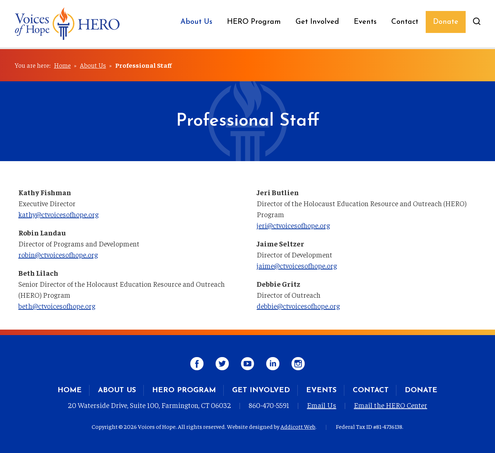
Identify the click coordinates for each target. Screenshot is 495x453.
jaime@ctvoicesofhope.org (297, 265)
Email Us (321, 404)
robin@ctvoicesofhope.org (58, 254)
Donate (445, 22)
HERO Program (254, 22)
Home (62, 65)
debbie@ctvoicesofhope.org (298, 305)
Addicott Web (297, 426)
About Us (196, 22)
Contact (404, 22)
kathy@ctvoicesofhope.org (58, 214)
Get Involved (317, 22)
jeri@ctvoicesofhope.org (293, 225)
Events (365, 22)
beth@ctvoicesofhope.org (56, 305)
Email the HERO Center (390, 404)
